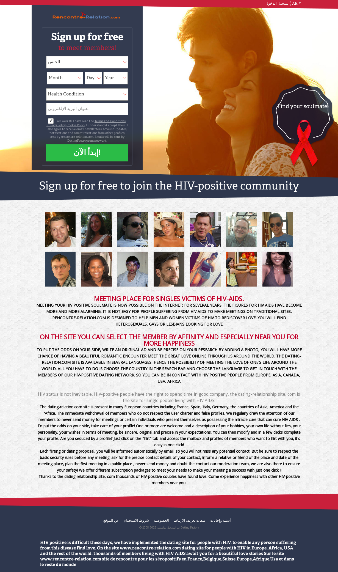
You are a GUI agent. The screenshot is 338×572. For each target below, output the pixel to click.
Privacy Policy (55, 125)
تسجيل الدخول (277, 4)
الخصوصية (161, 520)
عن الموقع (111, 520)
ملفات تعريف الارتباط (190, 520)
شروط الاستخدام (136, 520)
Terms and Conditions (110, 121)
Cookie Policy (76, 125)
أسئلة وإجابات (220, 520)
